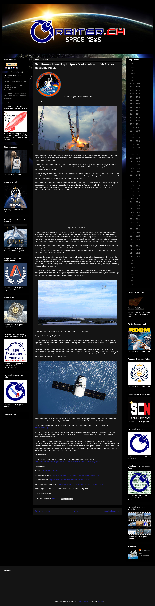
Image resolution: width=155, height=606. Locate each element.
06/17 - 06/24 (135, 178)
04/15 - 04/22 (135, 209)
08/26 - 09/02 (135, 144)
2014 (133, 271)
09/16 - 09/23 (135, 134)
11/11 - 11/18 (135, 107)
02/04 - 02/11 (135, 243)
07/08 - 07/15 (135, 168)
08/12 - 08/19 (135, 151)
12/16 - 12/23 (135, 90)
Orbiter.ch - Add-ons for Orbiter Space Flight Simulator (13, 88)
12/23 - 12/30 (135, 87)
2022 (133, 67)
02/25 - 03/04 (135, 233)
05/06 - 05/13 (135, 199)
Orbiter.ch (146, 550)
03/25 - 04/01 (135, 219)
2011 (133, 281)
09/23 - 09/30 (135, 131)
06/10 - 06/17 (135, 182)
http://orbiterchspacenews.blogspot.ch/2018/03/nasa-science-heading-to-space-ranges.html (67, 462)
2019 (133, 77)
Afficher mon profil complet (144, 554)
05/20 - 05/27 (135, 192)
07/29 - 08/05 (135, 158)
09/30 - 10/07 (135, 128)
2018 (133, 81)
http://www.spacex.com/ (50, 470)
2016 (133, 264)
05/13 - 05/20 (135, 195)
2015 (133, 267)
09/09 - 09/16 (135, 138)
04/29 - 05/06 (135, 202)
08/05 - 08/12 (135, 155)
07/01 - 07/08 (135, 172)
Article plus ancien (112, 511)
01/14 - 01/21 (135, 253)
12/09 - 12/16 (135, 94)
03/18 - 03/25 (135, 222)
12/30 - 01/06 (135, 84)
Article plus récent (42, 511)
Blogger (100, 601)
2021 (133, 70)
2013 (133, 274)
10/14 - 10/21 (135, 121)
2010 (133, 284)
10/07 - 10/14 (135, 124)
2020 (133, 74)
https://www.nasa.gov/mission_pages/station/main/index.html (81, 484)
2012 (133, 277)
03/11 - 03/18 (135, 226)
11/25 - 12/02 (135, 100)
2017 (133, 260)
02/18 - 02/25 (135, 236)
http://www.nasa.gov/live (43, 428)
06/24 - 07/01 (135, 175)
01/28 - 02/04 (135, 246)
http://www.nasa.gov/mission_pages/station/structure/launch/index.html (77, 475)
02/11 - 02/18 (135, 239)
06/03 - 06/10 (135, 185)
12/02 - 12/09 (135, 97)
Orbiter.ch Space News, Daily (15, 81)
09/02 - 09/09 (135, 141)
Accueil (77, 511)
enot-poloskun (84, 601)
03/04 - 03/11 (135, 229)
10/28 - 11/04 (135, 114)
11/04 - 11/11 (135, 111)
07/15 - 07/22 (135, 165)
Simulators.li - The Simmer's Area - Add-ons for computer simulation (15, 96)
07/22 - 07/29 (135, 161)
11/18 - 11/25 (135, 104)
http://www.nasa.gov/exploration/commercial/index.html (69, 480)
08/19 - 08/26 (135, 148)
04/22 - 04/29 (135, 205)
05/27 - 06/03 (135, 189)
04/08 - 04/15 (135, 212)
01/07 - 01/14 (135, 256)
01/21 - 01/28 (135, 249)
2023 (133, 64)
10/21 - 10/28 (135, 117)
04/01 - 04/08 (135, 216)
